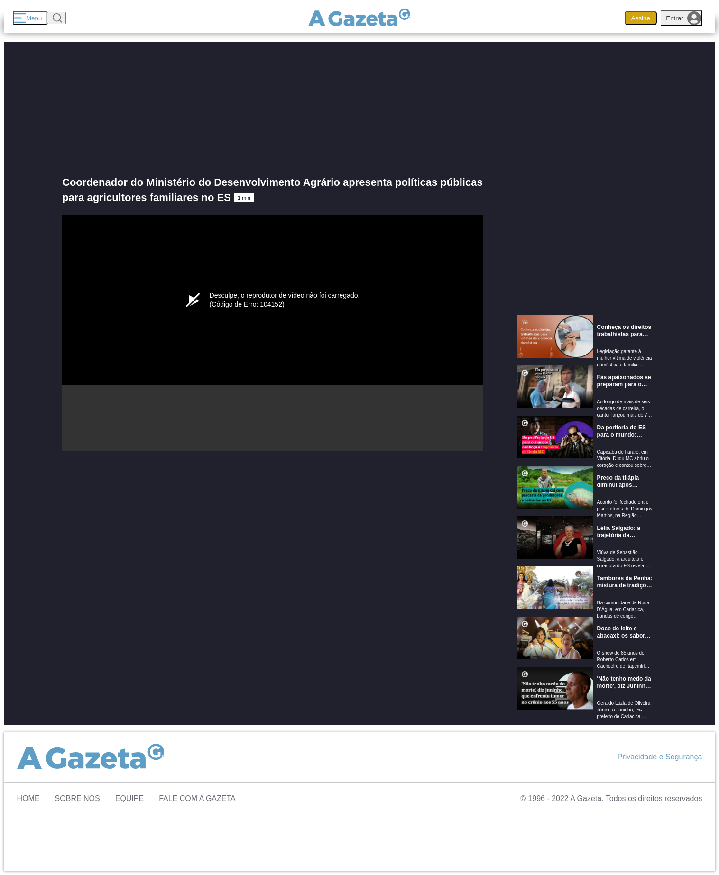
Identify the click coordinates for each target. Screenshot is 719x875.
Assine (640, 18)
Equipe (129, 798)
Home (28, 798)
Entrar (683, 18)
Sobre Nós (77, 798)
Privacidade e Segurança (660, 757)
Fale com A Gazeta (197, 798)
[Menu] (30, 18)
